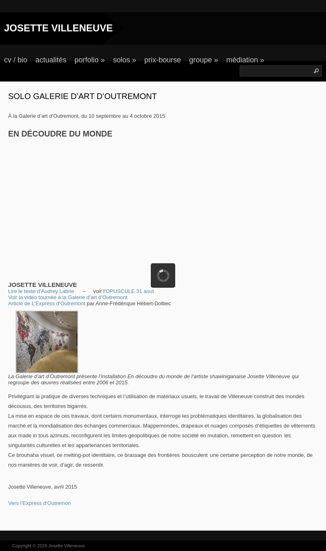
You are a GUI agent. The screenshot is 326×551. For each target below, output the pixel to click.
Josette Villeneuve (66, 545)
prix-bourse (162, 60)
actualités (50, 60)
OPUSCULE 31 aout (130, 291)
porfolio (90, 60)
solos (124, 60)
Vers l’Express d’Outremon (39, 503)
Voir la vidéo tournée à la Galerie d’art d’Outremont (68, 297)
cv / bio (15, 60)
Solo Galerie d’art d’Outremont (82, 96)
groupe (203, 60)
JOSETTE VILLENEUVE (58, 27)
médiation (245, 60)
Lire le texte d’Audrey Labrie (41, 291)
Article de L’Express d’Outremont (46, 303)
